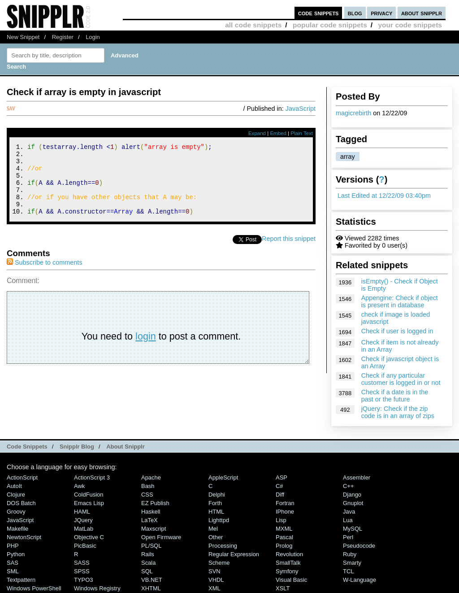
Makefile (17, 528)
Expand (257, 133)
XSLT (283, 588)
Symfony (287, 571)
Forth (215, 503)
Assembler (356, 477)
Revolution (289, 554)
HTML (216, 511)
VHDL (216, 579)
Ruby (349, 554)
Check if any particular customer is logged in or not (401, 379)
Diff (280, 494)
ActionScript (22, 477)
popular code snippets (330, 25)
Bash (148, 486)
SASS (82, 562)
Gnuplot (353, 503)
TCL (348, 571)
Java (349, 511)
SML (13, 571)
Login (93, 37)
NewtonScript (24, 537)
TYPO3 (83, 579)
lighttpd (218, 520)
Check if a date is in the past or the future (395, 395)
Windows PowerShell (34, 588)
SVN (214, 571)
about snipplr (421, 13)
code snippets (318, 13)
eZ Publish (155, 503)
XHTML (151, 588)
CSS (147, 494)
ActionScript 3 (92, 477)
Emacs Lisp (89, 503)
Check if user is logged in (397, 331)
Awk (79, 486)
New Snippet (23, 37)
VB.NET (151, 579)
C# (279, 486)
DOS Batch (21, 503)
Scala (148, 562)
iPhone (285, 511)
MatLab (83, 528)
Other (215, 537)
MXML (284, 528)
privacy (381, 13)
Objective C (89, 537)
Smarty (352, 562)
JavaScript (301, 108)
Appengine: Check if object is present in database (399, 301)
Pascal (284, 537)
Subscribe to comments (44, 275)
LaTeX (149, 520)
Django (352, 494)
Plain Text (301, 133)
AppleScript (223, 477)
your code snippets (410, 25)
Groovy (16, 511)
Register (63, 37)
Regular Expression (233, 554)
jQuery (83, 520)
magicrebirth (353, 113)
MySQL (352, 528)
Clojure (16, 494)
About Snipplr (125, 446)
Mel (213, 528)
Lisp (281, 520)
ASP (281, 477)
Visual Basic (291, 579)
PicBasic (85, 545)
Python (16, 554)
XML (214, 588)
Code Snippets (27, 446)
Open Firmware (161, 537)
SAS (12, 562)
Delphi (216, 494)
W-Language (359, 579)
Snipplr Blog (77, 446)
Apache (151, 477)
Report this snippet (289, 252)
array (347, 156)
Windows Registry (97, 588)
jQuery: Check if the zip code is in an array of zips (397, 412)
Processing (222, 545)
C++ (348, 486)
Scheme (219, 562)
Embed (278, 133)
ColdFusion (89, 494)
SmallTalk (288, 562)
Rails (147, 554)
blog (355, 13)
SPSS (82, 571)
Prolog (284, 545)
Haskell (150, 511)
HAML (82, 511)
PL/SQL (151, 545)
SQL (147, 571)
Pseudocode (359, 545)
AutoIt (14, 486)
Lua (348, 520)
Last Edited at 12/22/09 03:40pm (384, 195)
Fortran (285, 503)
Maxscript (153, 528)
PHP (13, 545)
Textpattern (21, 579)
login (145, 349)
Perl (348, 537)
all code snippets (253, 25)
